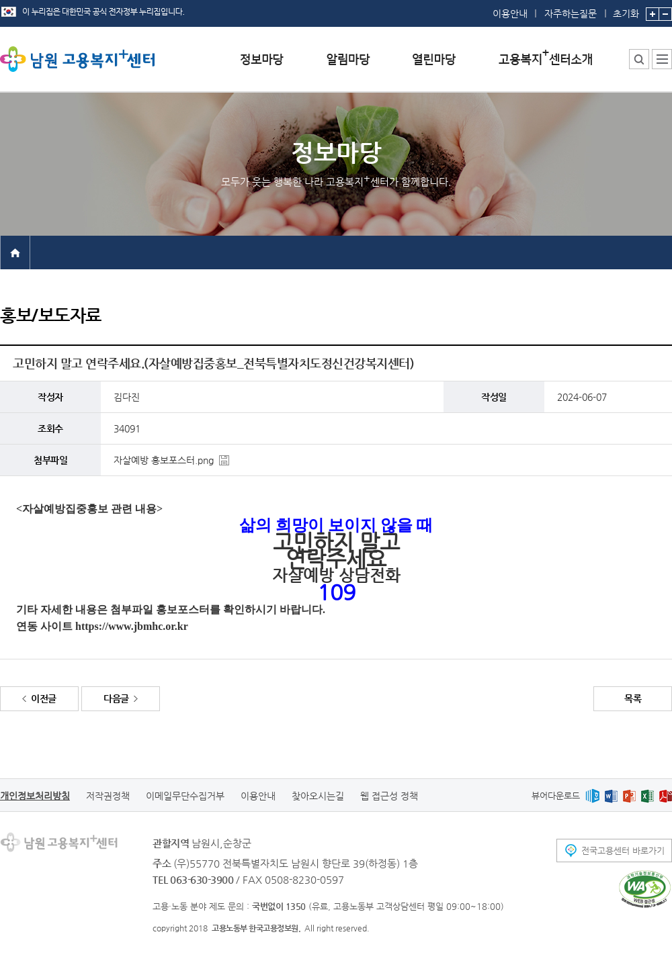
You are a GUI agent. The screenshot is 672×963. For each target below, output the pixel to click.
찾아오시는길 (318, 795)
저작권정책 (108, 795)
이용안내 (510, 13)
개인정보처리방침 (35, 795)
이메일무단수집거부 (185, 795)
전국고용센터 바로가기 (623, 850)
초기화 (626, 9)
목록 (632, 698)
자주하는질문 (570, 13)
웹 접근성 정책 (389, 795)
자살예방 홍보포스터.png (164, 460)
